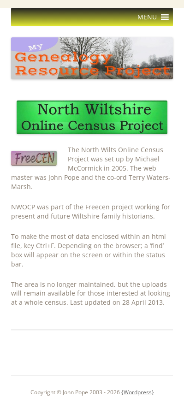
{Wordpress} (137, 392)
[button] (147, 17)
